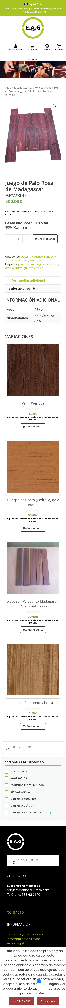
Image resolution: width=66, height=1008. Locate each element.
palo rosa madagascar (33, 264)
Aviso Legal (15, 943)
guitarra (17, 268)
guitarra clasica (33, 268)
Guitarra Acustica (23, 87)
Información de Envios (23, 939)
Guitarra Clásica (22, 805)
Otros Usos (18, 771)
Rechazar (21, 1001)
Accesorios (18, 778)
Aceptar (47, 1001)
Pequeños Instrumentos (27, 785)
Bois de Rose (20, 260)
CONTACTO (15, 912)
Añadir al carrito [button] (34, 426)
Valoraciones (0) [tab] (23, 288)
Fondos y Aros (43, 87)
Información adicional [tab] (27, 280)
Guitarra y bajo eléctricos (29, 812)
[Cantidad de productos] (18, 238)
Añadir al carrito (46, 238)
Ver (41, 993)
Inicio (8, 87)
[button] (54, 105)
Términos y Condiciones (25, 934)
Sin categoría (20, 792)
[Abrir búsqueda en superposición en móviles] (33, 747)
